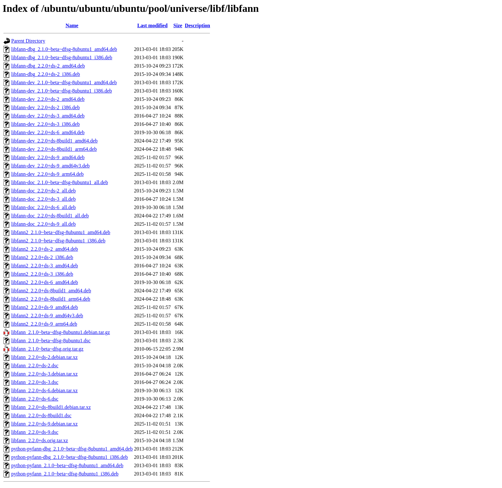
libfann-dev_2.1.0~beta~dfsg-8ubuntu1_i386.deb (61, 91)
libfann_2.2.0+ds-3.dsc (34, 382)
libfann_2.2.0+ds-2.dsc (34, 365)
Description (197, 25)
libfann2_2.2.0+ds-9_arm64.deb (44, 324)
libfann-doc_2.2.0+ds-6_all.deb (43, 207)
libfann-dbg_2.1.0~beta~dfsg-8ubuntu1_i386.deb (61, 57)
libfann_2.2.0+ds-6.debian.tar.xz (44, 390)
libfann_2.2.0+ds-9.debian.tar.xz (44, 424)
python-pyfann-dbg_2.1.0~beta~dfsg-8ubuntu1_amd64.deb (72, 448)
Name (72, 25)
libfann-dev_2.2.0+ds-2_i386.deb (45, 107)
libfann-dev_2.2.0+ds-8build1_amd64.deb (54, 140)
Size (178, 25)
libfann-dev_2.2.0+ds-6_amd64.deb (48, 132)
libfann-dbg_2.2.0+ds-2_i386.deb (45, 74)
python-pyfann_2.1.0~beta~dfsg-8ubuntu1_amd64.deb (67, 465)
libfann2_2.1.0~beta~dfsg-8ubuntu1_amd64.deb (60, 232)
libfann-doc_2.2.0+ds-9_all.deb (43, 224)
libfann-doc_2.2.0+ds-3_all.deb (43, 199)
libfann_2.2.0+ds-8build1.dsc (41, 415)
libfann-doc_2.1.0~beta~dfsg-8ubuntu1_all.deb (59, 182)
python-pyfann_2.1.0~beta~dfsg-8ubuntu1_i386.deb (64, 473)
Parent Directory (28, 41)
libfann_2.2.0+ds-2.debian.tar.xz (44, 357)
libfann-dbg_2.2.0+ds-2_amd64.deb (48, 66)
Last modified (152, 25)
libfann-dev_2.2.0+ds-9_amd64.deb (48, 157)
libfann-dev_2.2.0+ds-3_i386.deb (45, 124)
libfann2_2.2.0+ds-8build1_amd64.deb (51, 290)
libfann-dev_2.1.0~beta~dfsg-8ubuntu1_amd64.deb (64, 82)
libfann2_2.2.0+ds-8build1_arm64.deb (50, 299)
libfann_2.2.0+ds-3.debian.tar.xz (44, 374)
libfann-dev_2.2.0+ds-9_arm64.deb (47, 174)
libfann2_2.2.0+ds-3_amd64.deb (44, 265)
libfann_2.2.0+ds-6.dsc (34, 399)
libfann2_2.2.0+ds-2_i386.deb (42, 257)
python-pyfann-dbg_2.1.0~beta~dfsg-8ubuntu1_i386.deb (69, 457)
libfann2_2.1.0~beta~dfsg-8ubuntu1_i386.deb (58, 240)
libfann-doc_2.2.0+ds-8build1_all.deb (50, 215)
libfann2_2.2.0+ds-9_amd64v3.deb (47, 315)
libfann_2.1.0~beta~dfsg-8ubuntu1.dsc (51, 340)
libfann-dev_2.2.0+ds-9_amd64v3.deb (50, 165)
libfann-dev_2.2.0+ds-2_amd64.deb (48, 99)
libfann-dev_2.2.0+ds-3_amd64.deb (48, 115)
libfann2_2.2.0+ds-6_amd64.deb (44, 282)
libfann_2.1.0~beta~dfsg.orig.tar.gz (47, 349)
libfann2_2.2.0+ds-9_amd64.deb (44, 307)
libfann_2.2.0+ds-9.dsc (34, 432)
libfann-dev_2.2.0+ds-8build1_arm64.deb (54, 149)
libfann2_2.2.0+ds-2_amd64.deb (44, 249)
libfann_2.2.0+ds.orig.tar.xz (39, 440)
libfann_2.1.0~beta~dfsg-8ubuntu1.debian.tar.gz (60, 332)
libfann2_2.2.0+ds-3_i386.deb (42, 274)
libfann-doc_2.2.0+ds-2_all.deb (43, 190)
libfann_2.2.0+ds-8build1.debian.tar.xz (51, 407)
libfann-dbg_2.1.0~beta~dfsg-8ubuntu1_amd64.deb (64, 49)
